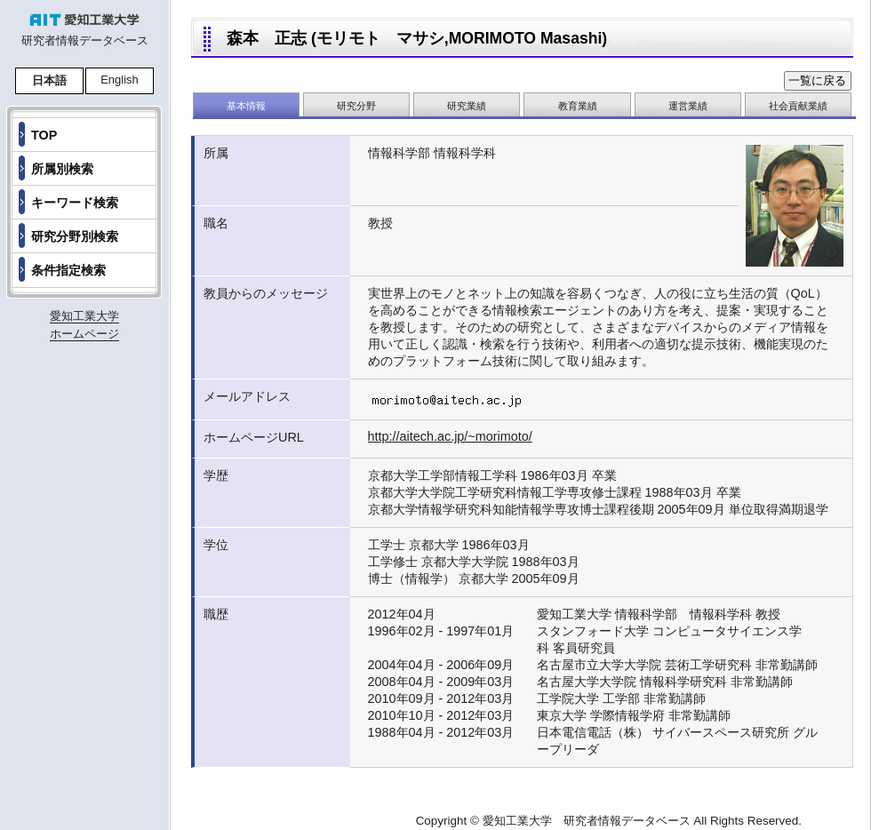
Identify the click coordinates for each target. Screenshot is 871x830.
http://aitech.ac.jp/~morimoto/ (450, 436)
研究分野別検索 (74, 236)
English (119, 79)
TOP (44, 135)
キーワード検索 (74, 203)
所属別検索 (62, 169)
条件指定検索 (68, 270)
